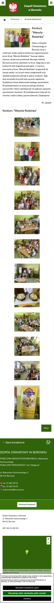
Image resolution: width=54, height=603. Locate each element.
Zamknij (27, 599)
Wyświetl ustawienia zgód (27, 588)
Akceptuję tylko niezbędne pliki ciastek (27, 593)
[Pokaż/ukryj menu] (51, 3)
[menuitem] (27, 504)
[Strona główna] (4, 20)
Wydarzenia (16, 19)
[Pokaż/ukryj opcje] (3, 3)
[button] (17, 47)
